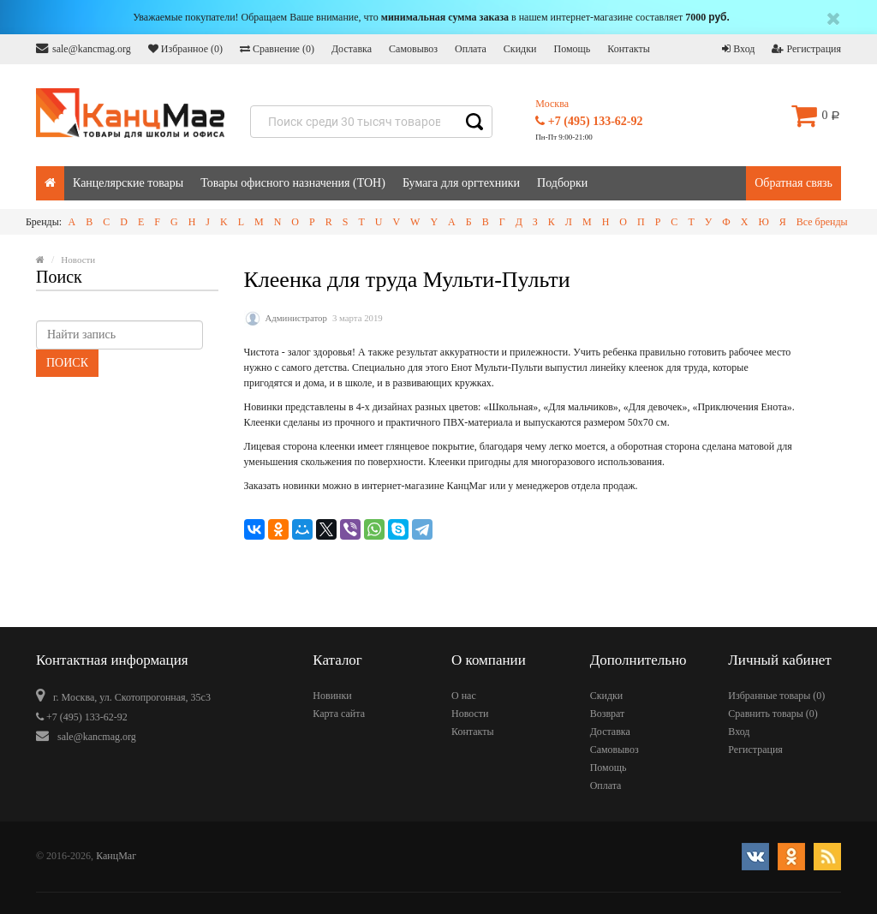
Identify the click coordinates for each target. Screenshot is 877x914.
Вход (738, 49)
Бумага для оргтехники (461, 182)
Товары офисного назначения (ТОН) (292, 182)
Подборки (562, 182)
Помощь (571, 49)
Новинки (332, 696)
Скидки (520, 49)
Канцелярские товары (128, 182)
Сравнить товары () (773, 714)
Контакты (628, 49)
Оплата (470, 49)
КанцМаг (116, 856)
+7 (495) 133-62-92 (588, 121)
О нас (463, 696)
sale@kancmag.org (83, 48)
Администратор (296, 318)
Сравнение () (277, 49)
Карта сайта (339, 714)
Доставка (351, 49)
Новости (470, 714)
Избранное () (185, 49)
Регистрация (806, 49)
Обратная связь (793, 182)
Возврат (607, 714)
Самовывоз (413, 49)
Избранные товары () (776, 696)
